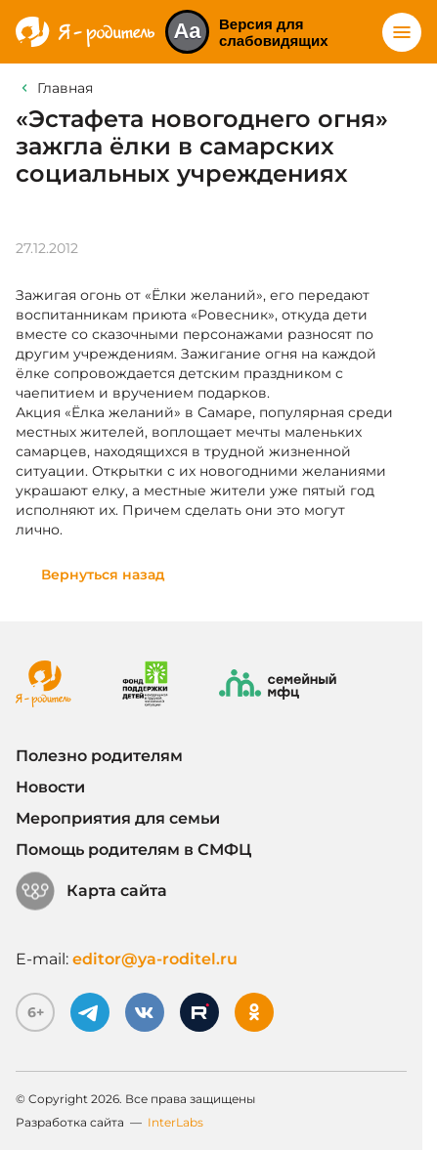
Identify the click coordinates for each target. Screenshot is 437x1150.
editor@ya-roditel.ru (155, 959)
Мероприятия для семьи (118, 818)
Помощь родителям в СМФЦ (133, 849)
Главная (65, 88)
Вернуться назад (103, 574)
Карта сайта (91, 891)
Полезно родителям (99, 755)
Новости (50, 787)
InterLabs (175, 1122)
